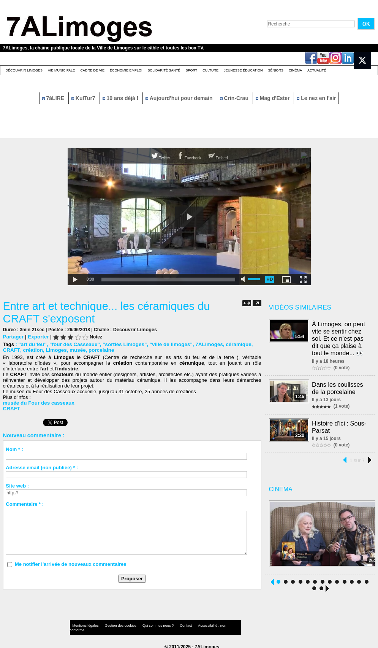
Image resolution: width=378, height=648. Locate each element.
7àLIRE (54, 98)
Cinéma (295, 70)
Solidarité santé (163, 70)
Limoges (54, 350)
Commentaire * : (25, 504)
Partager (13, 336)
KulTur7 (84, 98)
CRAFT (11, 350)
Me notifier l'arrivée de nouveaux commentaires (71, 564)
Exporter (37, 336)
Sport (191, 70)
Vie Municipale (61, 70)
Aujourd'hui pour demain (180, 98)
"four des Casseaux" (72, 344)
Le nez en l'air (316, 98)
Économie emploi (126, 70)
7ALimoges (202, 344)
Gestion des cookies (115, 623)
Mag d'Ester (273, 98)
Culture (210, 70)
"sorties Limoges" (121, 344)
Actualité (316, 70)
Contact (173, 623)
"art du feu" (32, 344)
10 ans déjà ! (121, 98)
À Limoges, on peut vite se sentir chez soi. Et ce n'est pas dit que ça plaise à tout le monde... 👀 (339, 338)
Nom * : (14, 449)
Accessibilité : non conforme (204, 623)
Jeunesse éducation (243, 70)
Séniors (275, 70)
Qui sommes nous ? (149, 623)
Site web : (17, 485)
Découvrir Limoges (24, 70)
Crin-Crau (235, 98)
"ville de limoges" (166, 344)
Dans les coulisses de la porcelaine (338, 386)
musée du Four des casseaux (37, 402)
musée (74, 350)
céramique (230, 344)
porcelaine (97, 350)
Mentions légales (84, 623)
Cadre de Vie (92, 70)
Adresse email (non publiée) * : (42, 467)
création (31, 350)
